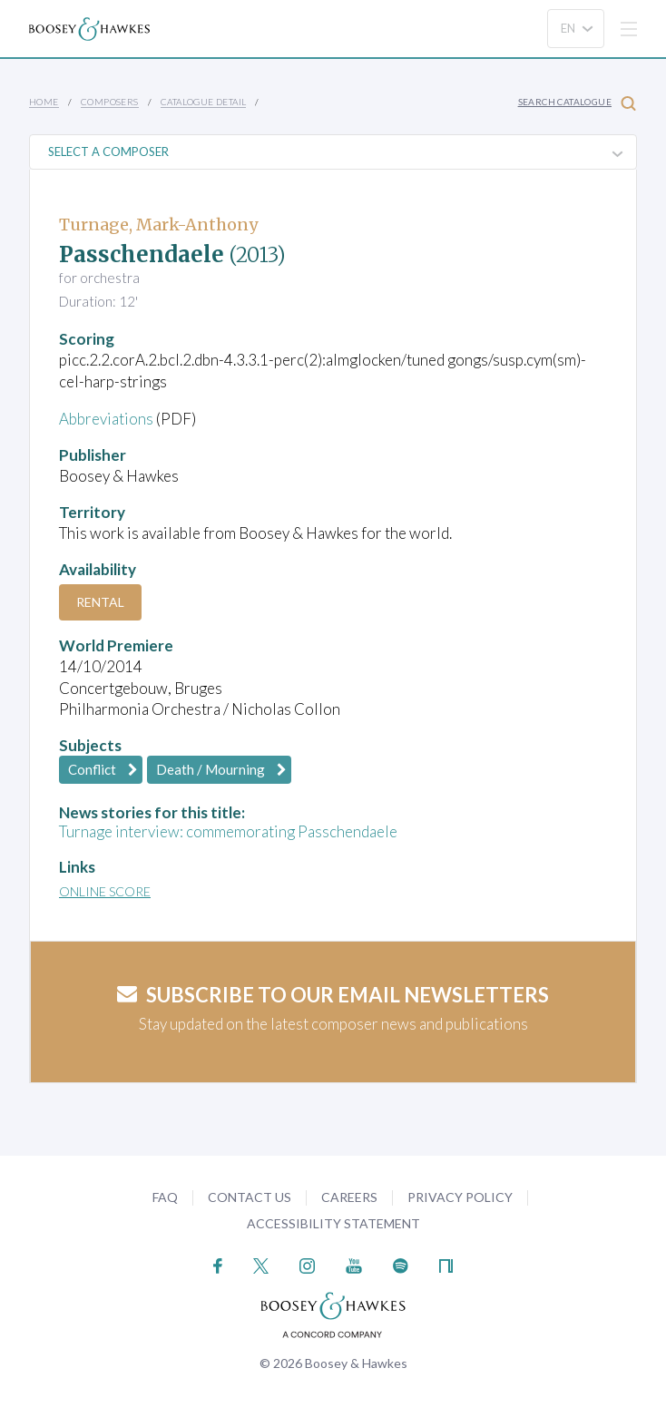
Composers (110, 101)
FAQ (165, 1197)
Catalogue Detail (203, 101)
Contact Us (249, 1197)
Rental (100, 602)
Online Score (105, 891)
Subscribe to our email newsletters (333, 994)
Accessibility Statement (333, 1223)
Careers (349, 1197)
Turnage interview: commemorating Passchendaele (228, 831)
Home (44, 101)
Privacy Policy (460, 1197)
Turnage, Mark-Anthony (158, 224)
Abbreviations (106, 418)
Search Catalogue (577, 103)
